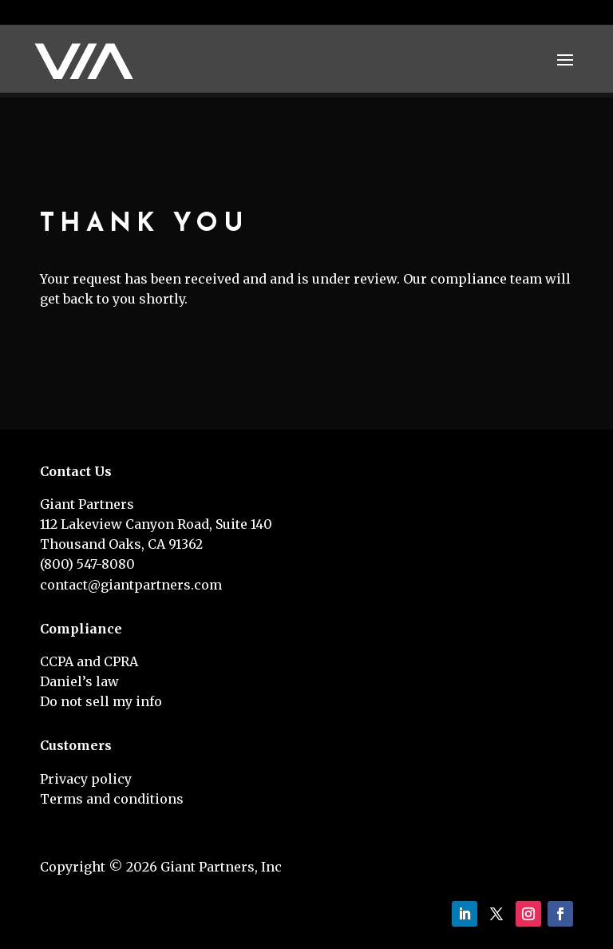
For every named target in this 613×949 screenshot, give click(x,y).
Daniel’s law (79, 681)
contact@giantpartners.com (131, 585)
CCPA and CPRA (89, 661)
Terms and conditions (112, 799)
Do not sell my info (101, 701)
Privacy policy (86, 779)
